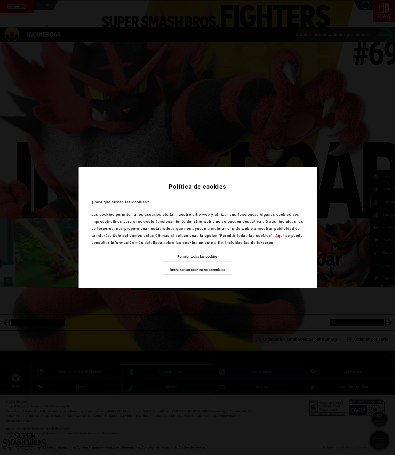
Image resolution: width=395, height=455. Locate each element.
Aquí (279, 236)
